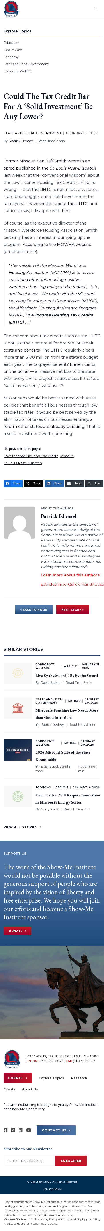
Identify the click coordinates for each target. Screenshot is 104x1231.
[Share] (13, 483)
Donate (17, 931)
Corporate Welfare (18, 71)
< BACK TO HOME (33, 609)
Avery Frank (50, 809)
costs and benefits (22, 350)
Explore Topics (51, 1078)
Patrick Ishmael (22, 141)
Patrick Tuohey (52, 725)
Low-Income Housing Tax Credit (31, 456)
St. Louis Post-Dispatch (23, 463)
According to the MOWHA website (57, 244)
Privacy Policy (52, 1188)
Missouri (67, 456)
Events (9, 1089)
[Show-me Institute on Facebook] (6, 1130)
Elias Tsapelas (51, 767)
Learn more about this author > (70, 575)
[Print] (94, 483)
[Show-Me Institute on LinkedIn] (21, 1130)
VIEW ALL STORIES (23, 827)
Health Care (13, 50)
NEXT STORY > (72, 609)
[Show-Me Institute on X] (13, 1130)
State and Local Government (26, 64)
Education (11, 43)
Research (79, 1078)
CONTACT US (56, 1130)
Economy (11, 57)
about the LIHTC (71, 203)
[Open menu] (96, 8)
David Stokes (51, 683)
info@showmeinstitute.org (56, 1215)
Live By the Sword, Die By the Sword (66, 675)
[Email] (74, 483)
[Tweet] (33, 483)
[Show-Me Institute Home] (11, 9)
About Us (30, 1089)
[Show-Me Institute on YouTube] (28, 1130)
